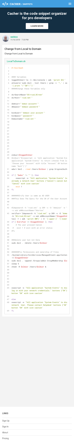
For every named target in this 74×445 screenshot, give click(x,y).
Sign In (5, 426)
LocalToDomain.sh (16, 61)
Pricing (5, 438)
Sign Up (5, 420)
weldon (14, 37)
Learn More (37, 26)
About (5, 432)
